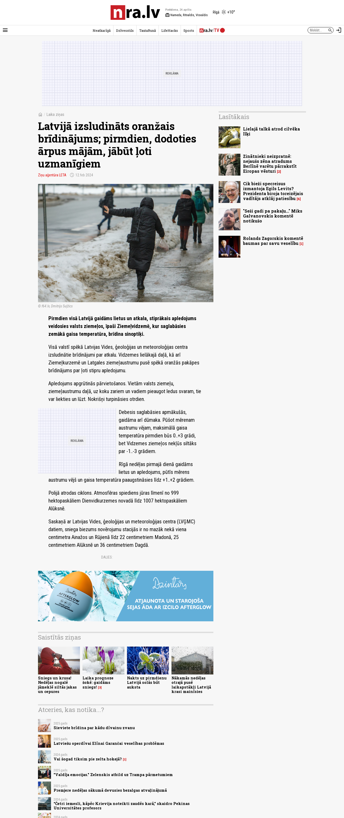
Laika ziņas (55, 114)
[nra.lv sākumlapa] (135, 12)
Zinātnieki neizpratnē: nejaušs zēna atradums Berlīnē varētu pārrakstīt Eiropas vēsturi (270, 163)
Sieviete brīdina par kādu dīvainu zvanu (94, 727)
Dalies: (107, 557)
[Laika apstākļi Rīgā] (224, 12)
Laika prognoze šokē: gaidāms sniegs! (97, 683)
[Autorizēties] (339, 30)
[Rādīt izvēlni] (5, 30)
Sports (188, 30)
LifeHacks (169, 30)
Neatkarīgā (102, 30)
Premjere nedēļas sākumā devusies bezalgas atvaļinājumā (110, 790)
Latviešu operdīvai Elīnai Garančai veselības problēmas (109, 743)
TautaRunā (147, 30)
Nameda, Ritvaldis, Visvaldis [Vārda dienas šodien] (186, 15)
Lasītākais (234, 117)
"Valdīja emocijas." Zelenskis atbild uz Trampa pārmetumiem (113, 774)
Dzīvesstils (125, 30)
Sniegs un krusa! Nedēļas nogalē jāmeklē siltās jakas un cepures (57, 685)
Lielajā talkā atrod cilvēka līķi (271, 131)
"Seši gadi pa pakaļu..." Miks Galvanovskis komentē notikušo (272, 216)
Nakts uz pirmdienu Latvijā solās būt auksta (147, 683)
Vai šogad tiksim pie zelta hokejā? (88, 759)
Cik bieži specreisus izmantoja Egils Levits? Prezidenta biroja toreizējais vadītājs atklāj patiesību (273, 191)
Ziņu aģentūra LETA (52, 175)
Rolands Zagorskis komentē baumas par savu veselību (273, 241)
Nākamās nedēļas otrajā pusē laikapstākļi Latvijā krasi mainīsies (191, 685)
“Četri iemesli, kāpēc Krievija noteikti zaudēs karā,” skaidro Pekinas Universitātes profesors (122, 805)
